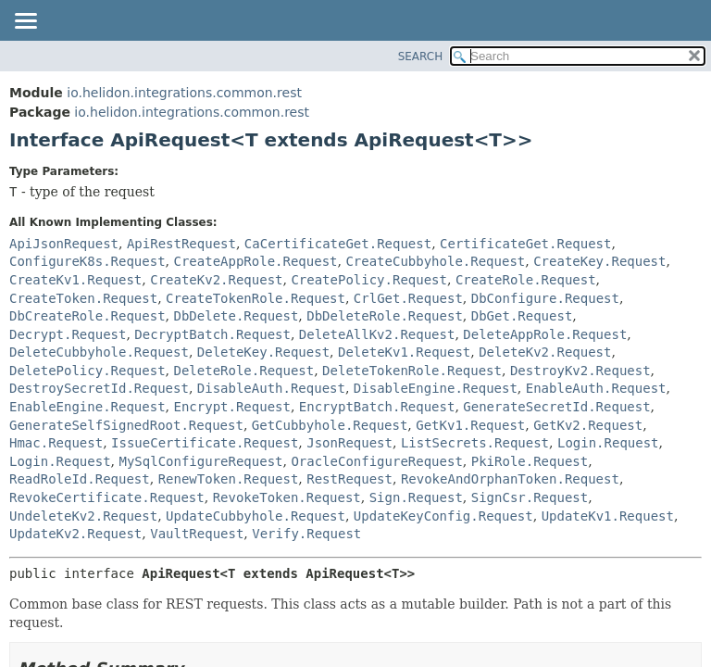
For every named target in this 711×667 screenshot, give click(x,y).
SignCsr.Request (529, 497)
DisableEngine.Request (436, 388)
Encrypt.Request (231, 406)
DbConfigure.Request (545, 298)
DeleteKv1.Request (404, 352)
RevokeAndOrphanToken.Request (510, 479)
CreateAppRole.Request (255, 261)
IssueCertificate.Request (204, 442)
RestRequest (349, 479)
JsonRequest (349, 442)
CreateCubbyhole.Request (435, 261)
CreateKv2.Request (216, 279)
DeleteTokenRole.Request (412, 370)
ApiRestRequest (181, 243)
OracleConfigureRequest (376, 461)
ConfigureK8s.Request (87, 261)
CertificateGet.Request (525, 243)
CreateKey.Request (599, 261)
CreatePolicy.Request (369, 279)
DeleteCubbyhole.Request (99, 352)
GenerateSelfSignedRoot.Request (126, 425)
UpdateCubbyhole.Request (255, 516)
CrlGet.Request (408, 298)
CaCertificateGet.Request (337, 243)
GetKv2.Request (587, 425)
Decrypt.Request (67, 334)
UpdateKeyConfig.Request (443, 516)
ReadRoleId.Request (79, 479)
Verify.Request (306, 533)
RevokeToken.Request (287, 497)
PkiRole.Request (529, 461)
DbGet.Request (522, 315)
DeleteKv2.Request (545, 352)
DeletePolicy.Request (87, 370)
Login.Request (608, 442)
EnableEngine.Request (87, 406)
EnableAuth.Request (596, 388)
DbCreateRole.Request (87, 315)
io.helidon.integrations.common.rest (184, 92)
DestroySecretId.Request (99, 388)
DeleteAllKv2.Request (377, 334)
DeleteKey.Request (263, 352)
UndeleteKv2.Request (83, 516)
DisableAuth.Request (271, 388)
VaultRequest (196, 533)
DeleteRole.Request (243, 370)
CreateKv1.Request (75, 279)
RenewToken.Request (228, 479)
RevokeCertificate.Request (107, 497)
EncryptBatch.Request (377, 406)
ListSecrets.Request (475, 442)
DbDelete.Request (235, 315)
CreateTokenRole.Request (255, 298)
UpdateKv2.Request (75, 533)
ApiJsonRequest (63, 243)
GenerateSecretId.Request (556, 406)
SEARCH (420, 56)
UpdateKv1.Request (608, 516)
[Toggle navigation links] (25, 22)
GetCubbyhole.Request (330, 425)
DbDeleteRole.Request (384, 315)
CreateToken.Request (83, 298)
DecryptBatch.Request (212, 334)
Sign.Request (416, 497)
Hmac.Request (56, 442)
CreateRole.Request (525, 279)
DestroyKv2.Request (580, 370)
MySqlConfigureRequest (200, 461)
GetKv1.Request (470, 425)
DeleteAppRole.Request (545, 334)
